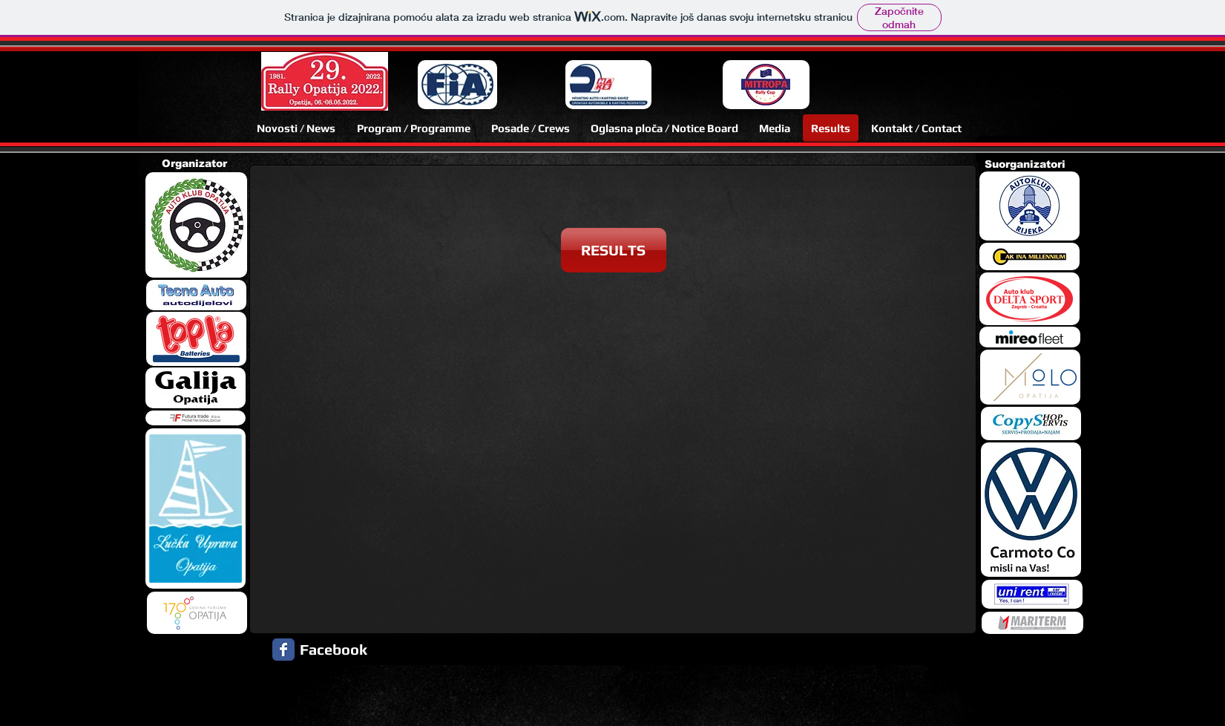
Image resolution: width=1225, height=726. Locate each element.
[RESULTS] (613, 250)
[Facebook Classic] (283, 649)
